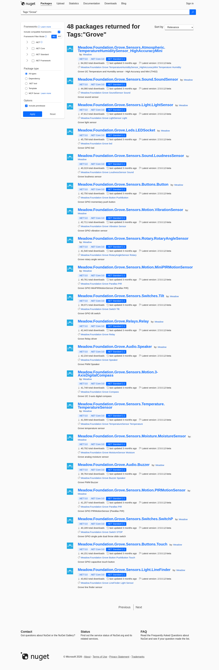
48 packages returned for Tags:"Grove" (103, 30)
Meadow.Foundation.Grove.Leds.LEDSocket (116, 130)
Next (139, 607)
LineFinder (114, 583)
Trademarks (137, 656)
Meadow (87, 54)
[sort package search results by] (179, 27)
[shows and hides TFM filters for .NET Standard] (27, 55)
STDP (119, 532)
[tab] (46, 3)
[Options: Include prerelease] (35, 105)
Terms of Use (100, 656)
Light (124, 118)
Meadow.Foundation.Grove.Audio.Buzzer (114, 464)
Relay (112, 334)
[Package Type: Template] (31, 88)
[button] (39, 26)
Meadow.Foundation (91, 67)
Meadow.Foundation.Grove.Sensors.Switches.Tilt (121, 296)
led (110, 143)
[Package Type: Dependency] (32, 78)
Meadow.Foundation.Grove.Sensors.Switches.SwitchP (125, 519)
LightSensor (115, 118)
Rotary (133, 255)
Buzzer (112, 478)
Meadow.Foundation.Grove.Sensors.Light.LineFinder (124, 569)
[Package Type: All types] (30, 73)
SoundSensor (116, 92)
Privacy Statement (119, 656)
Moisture (130, 452)
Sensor (122, 226)
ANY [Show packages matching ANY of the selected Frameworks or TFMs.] (59, 36)
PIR (120, 283)
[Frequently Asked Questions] (144, 631)
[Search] (192, 12)
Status (85, 631)
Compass (114, 392)
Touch (132, 557)
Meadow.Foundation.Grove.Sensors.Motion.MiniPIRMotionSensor (135, 267)
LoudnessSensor (117, 172)
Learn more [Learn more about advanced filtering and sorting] (46, 27)
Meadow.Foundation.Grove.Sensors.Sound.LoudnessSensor (131, 155)
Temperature (165, 67)
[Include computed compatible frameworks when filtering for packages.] (59, 31)
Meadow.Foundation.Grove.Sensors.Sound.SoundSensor (128, 79)
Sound (127, 92)
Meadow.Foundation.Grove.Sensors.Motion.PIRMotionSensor (131, 490)
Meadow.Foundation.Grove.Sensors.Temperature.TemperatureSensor (121, 405)
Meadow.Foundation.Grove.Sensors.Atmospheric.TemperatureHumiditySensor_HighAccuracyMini (121, 49)
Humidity (176, 67)
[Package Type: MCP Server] (32, 93)
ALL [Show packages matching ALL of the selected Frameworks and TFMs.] (54, 36)
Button (112, 197)
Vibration (113, 226)
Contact (26, 631)
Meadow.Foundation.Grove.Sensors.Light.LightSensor (125, 105)
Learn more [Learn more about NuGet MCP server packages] (46, 93)
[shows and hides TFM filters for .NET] (27, 42)
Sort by (158, 26)
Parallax (113, 283)
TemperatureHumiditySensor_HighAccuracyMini (133, 67)
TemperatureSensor (119, 424)
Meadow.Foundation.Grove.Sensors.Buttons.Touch (122, 544)
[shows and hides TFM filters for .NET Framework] (27, 61)
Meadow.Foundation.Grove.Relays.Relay (113, 321)
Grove (105, 67)
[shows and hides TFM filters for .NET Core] (27, 48)
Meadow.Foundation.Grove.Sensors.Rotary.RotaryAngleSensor (133, 238)
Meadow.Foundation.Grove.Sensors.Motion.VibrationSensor (130, 209)
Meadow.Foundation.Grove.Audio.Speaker (115, 346)
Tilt (117, 309)
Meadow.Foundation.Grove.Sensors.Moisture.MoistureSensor (132, 436)
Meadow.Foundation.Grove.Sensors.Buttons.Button (123, 184)
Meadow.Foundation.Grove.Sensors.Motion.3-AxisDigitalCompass (118, 373)
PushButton (122, 197)
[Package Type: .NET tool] (31, 83)
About (87, 656)
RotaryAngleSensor (119, 255)
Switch (112, 309)
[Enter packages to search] (105, 12)
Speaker (113, 360)
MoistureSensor (117, 452)
